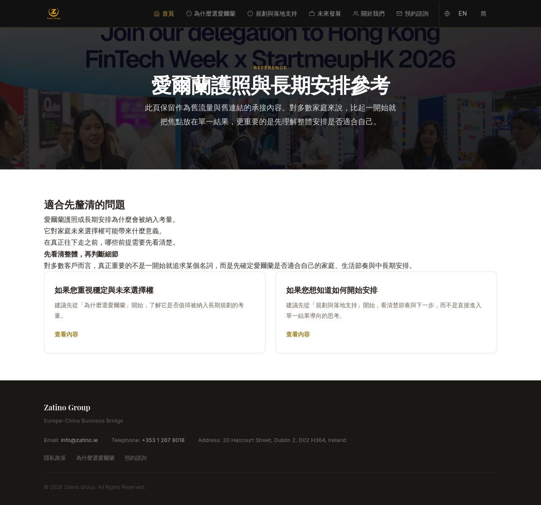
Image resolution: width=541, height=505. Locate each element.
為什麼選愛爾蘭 (211, 13)
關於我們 (369, 13)
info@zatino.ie (79, 440)
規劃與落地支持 (272, 13)
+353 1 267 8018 (163, 440)
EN (463, 13)
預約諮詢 (412, 13)
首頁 (164, 13)
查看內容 (66, 334)
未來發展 (325, 13)
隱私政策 (55, 457)
